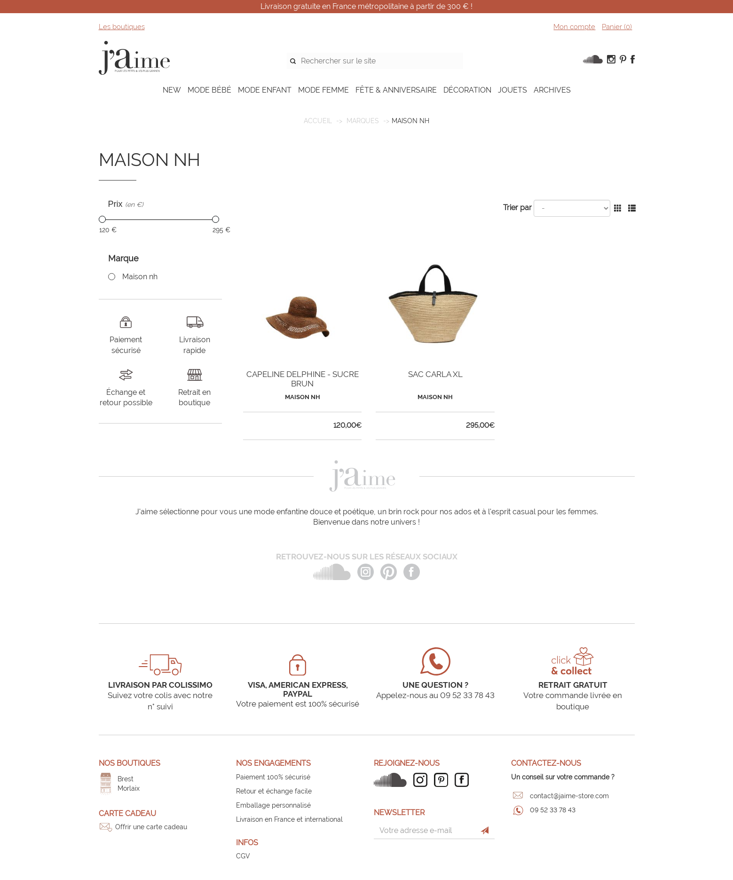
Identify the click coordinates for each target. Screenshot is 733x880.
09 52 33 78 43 (552, 810)
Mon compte (574, 27)
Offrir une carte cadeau (151, 827)
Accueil (318, 121)
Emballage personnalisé (273, 805)
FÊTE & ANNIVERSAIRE (396, 90)
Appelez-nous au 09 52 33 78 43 (435, 695)
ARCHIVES (552, 90)
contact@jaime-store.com (569, 796)
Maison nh (140, 276)
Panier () (617, 27)
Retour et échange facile (274, 791)
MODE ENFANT (265, 90)
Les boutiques (122, 27)
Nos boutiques (129, 763)
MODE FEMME (323, 90)
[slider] (102, 219)
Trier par (517, 207)
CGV (243, 856)
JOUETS (512, 90)
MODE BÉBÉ (209, 90)
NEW (172, 90)
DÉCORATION (467, 90)
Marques (363, 121)
